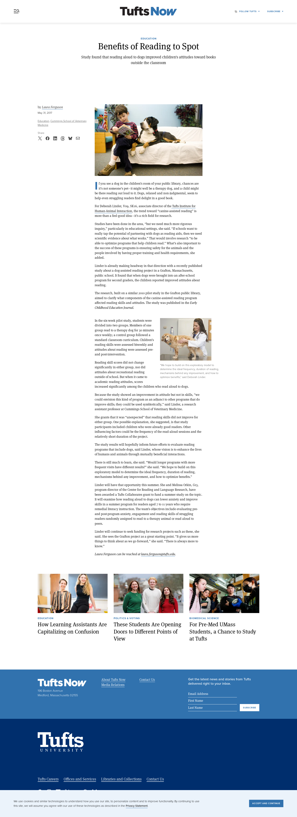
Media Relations (113, 684)
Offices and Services (80, 779)
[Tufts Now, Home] (148, 11)
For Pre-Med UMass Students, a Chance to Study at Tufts (222, 631)
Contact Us (147, 679)
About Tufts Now (113, 679)
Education (148, 38)
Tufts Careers (48, 779)
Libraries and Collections (121, 779)
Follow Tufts (248, 11)
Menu (17, 11)
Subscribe (273, 11)
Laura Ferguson (52, 107)
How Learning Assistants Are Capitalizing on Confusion (72, 628)
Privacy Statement (137, 806)
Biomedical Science (204, 618)
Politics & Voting (127, 618)
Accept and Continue (266, 803)
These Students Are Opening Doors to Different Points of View (147, 631)
